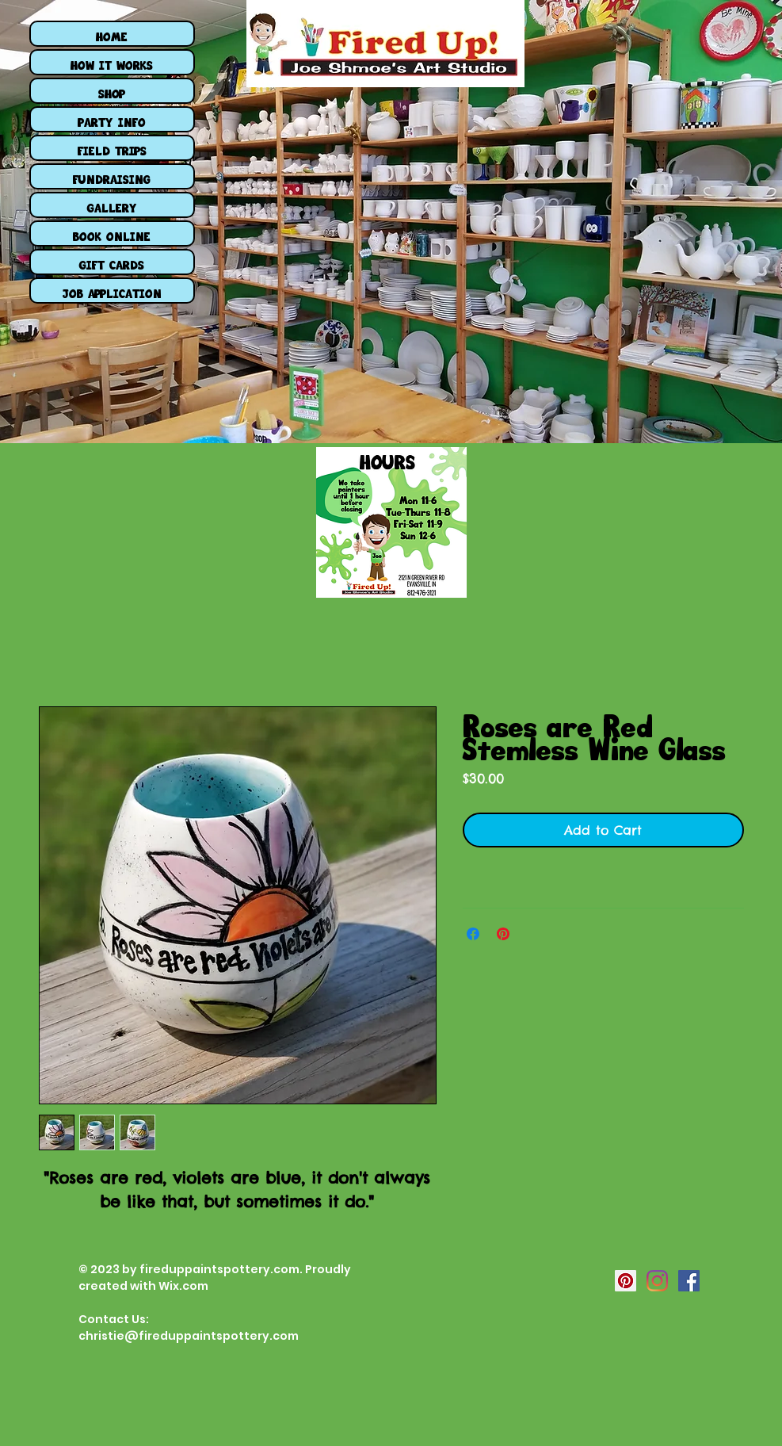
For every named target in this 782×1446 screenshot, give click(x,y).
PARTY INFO (112, 119)
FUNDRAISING (112, 176)
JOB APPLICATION (112, 290)
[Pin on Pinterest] (503, 933)
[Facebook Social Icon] (689, 1280)
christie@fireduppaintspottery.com (188, 1336)
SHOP (111, 90)
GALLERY (112, 204)
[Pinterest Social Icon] (625, 1280)
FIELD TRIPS (112, 147)
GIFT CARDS (111, 262)
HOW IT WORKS (112, 62)
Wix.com (183, 1286)
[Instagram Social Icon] (657, 1280)
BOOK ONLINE (112, 233)
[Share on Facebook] (473, 933)
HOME (112, 33)
